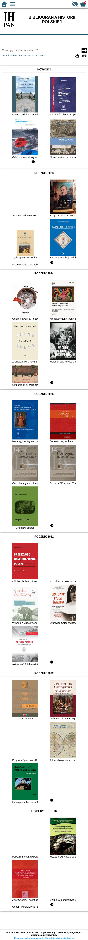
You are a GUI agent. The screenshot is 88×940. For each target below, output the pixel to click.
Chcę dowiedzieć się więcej (28, 938)
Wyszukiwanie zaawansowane (17, 55)
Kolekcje (40, 55)
